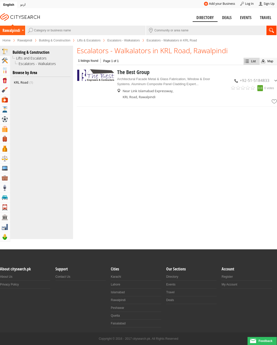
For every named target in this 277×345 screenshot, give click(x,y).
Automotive (5, 197)
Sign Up (269, 4)
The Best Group (133, 72)
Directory (205, 17)
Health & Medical (5, 99)
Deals (227, 17)
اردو (22, 4)
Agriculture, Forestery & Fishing (5, 237)
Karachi (116, 276)
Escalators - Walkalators (123, 40)
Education (5, 109)
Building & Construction (55, 40)
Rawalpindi (11, 30)
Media (5, 188)
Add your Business (222, 4)
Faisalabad (118, 323)
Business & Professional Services (5, 178)
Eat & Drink (5, 70)
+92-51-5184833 (254, 80)
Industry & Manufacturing (5, 227)
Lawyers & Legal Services (5, 158)
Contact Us (62, 276)
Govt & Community (5, 217)
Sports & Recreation (5, 119)
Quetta (115, 315)
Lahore (115, 284)
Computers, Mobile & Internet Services (5, 168)
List (253, 61)
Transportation (5, 207)
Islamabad (118, 292)
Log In (249, 4)
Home (7, 40)
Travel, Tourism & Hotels (5, 139)
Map (270, 61)
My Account (229, 284)
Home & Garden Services (5, 60)
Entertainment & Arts (5, 80)
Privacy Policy (9, 284)
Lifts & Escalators (88, 40)
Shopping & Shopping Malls (5, 129)
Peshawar (117, 308)
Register (227, 276)
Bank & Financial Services (5, 148)
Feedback (265, 341)
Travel (265, 17)
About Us (6, 276)
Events (246, 17)
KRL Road (23, 82)
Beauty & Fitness (5, 90)
